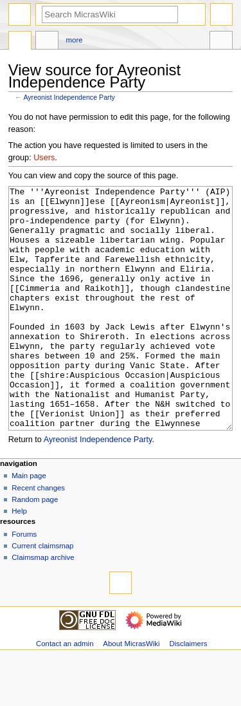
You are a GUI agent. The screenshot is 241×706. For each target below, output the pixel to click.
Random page (35, 548)
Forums (24, 582)
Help (19, 559)
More (74, 40)
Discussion (47, 42)
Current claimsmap (42, 594)
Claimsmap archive (43, 605)
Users (44, 157)
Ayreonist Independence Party (69, 97)
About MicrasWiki (131, 692)
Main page (29, 524)
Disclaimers (188, 692)
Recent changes (38, 536)
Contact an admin (65, 692)
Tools (221, 42)
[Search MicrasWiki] (110, 14)
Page (20, 42)
